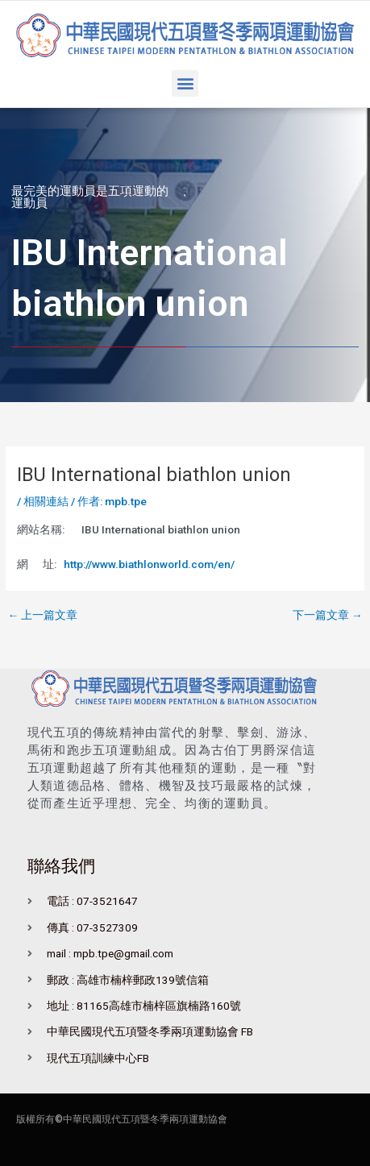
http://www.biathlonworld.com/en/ (149, 564)
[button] (185, 83)
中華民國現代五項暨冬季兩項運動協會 (145, 1119)
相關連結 (46, 501)
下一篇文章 (328, 615)
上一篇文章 (42, 615)
